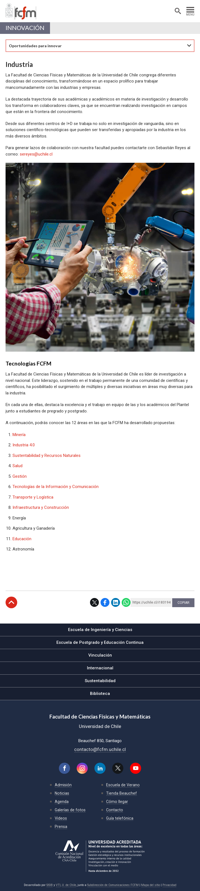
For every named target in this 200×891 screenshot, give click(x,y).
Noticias (62, 793)
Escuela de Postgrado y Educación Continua (100, 642)
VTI (58, 885)
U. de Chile (69, 885)
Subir (11, 602)
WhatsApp (126, 602)
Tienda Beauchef (121, 793)
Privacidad (169, 885)
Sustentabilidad (100, 680)
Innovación (25, 27)
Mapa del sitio (150, 885)
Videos (61, 818)
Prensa (61, 826)
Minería (19, 434)
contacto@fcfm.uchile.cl (100, 749)
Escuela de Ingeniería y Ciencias (100, 629)
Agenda (62, 801)
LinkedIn (115, 602)
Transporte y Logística (32, 497)
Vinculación (100, 655)
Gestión (19, 476)
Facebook (105, 602)
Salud (17, 465)
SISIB (49, 885)
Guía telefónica (119, 818)
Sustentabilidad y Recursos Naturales (46, 455)
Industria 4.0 (24, 444)
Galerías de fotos (70, 810)
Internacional (100, 667)
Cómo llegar (117, 801)
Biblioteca (100, 693)
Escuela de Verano (123, 785)
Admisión (63, 785)
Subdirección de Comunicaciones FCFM (113, 885)
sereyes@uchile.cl (36, 154)
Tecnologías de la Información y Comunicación (55, 486)
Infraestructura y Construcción (40, 507)
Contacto (114, 810)
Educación (21, 538)
